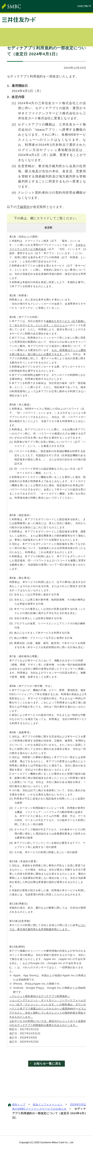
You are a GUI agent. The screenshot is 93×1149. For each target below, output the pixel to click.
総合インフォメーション (50, 1104)
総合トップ (19, 1104)
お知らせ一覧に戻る (47, 1064)
